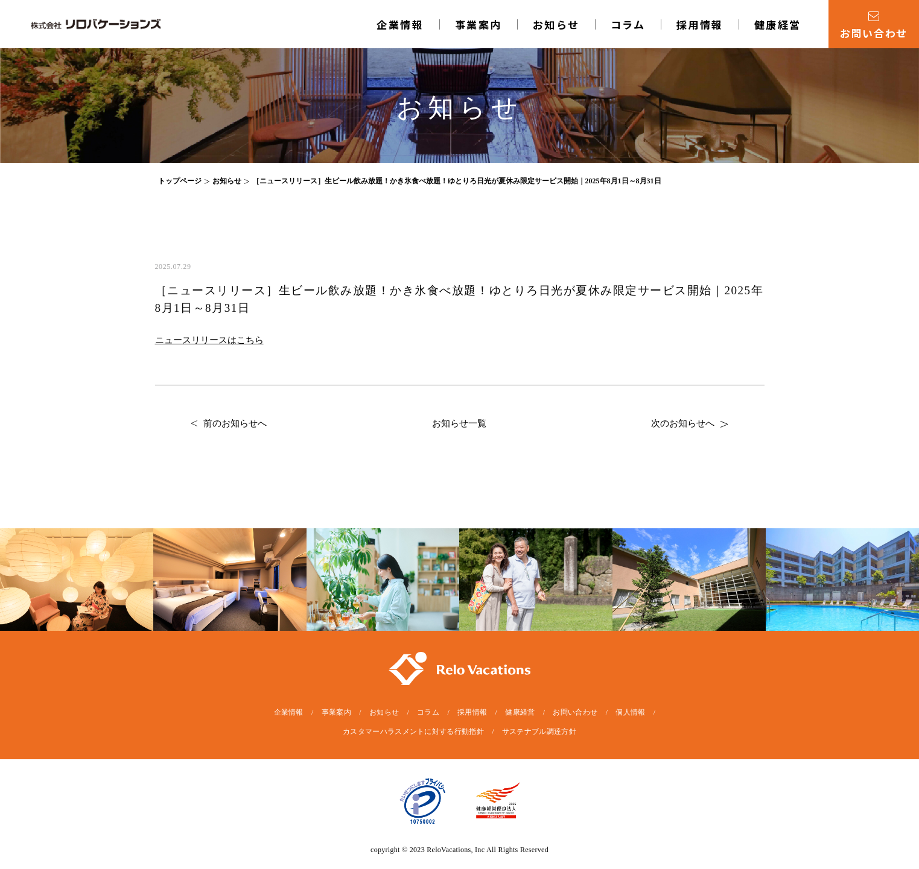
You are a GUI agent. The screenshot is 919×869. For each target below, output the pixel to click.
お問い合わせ (575, 712)
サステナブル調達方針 (539, 731)
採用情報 (699, 24)
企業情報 (400, 24)
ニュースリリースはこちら (209, 340)
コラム (628, 24)
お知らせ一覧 (459, 423)
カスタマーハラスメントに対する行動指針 (413, 731)
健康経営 (777, 24)
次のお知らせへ (689, 423)
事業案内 (478, 24)
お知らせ (556, 24)
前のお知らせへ (229, 423)
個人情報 (630, 712)
